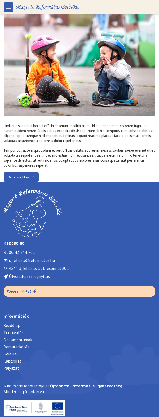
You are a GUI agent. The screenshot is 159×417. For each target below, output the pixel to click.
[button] (79, 65)
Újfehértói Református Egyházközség (86, 386)
